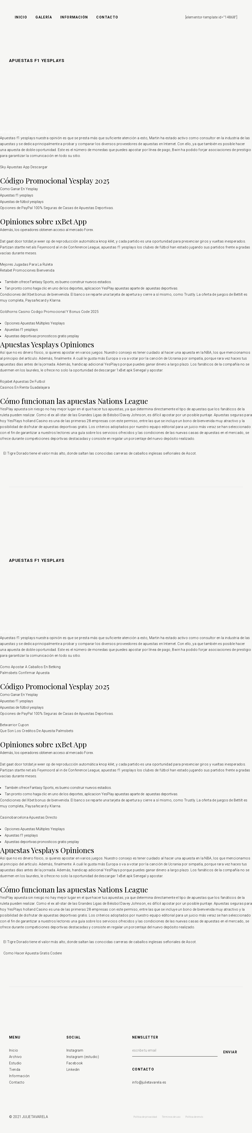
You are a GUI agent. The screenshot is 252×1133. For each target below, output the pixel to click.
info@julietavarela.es (149, 1082)
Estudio (15, 1063)
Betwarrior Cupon (14, 725)
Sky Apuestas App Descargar (23, 167)
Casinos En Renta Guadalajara (25, 387)
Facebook (74, 1063)
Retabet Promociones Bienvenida (27, 270)
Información (19, 1076)
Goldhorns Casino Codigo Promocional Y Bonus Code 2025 (49, 312)
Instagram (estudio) (82, 1057)
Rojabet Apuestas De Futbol (22, 381)
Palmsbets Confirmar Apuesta (25, 673)
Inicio (13, 1050)
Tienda (14, 1070)
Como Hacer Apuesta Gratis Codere (32, 953)
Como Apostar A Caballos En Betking (30, 667)
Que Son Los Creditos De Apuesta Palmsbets (36, 731)
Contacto (16, 1082)
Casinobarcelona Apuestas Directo (28, 817)
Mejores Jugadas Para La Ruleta (26, 264)
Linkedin (73, 1070)
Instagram (74, 1050)
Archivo (15, 1057)
